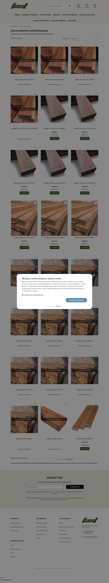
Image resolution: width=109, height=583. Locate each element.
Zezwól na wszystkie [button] (76, 300)
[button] (32, 295)
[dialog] (54, 291)
